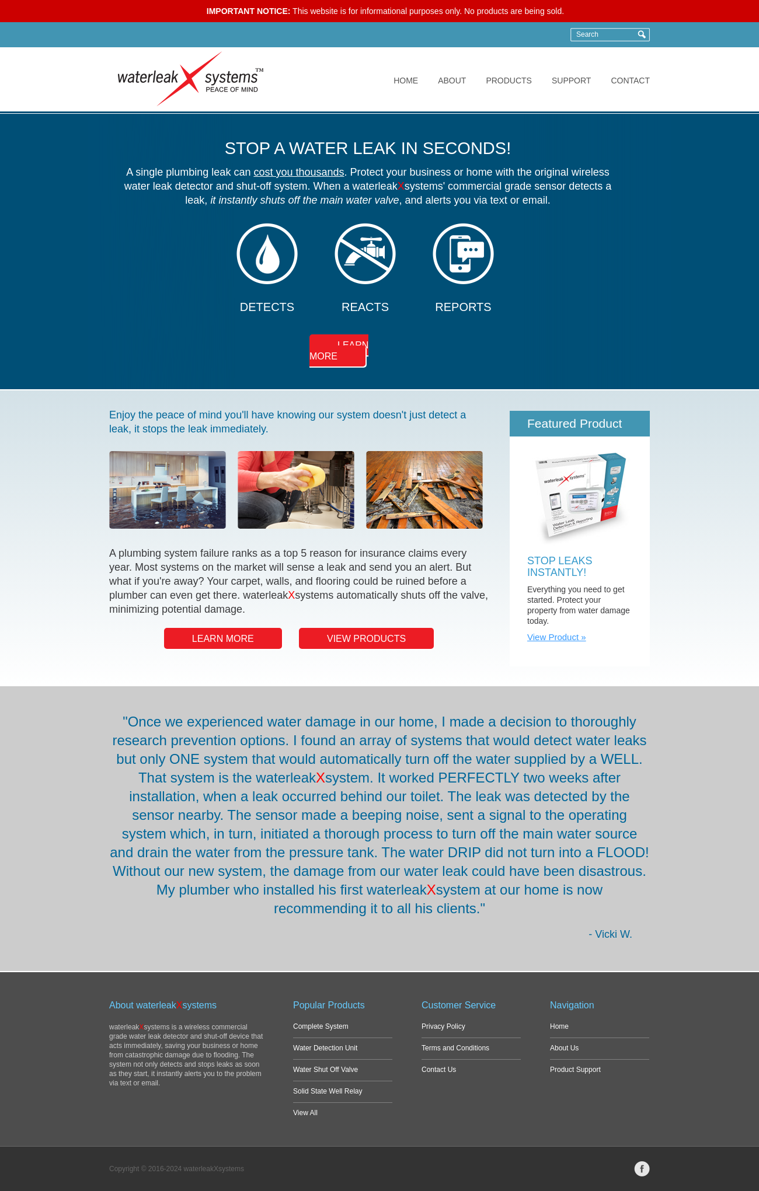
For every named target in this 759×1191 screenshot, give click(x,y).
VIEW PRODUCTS (366, 639)
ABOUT (452, 80)
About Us (564, 1048)
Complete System (321, 1026)
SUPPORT (571, 80)
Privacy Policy (443, 1026)
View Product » (556, 637)
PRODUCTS (509, 80)
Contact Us (439, 1070)
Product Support (575, 1070)
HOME (406, 80)
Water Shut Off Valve (325, 1070)
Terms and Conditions (455, 1048)
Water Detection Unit (325, 1048)
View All (305, 1113)
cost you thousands (298, 172)
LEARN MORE (338, 350)
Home (559, 1026)
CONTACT (630, 80)
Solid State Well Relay (328, 1091)
